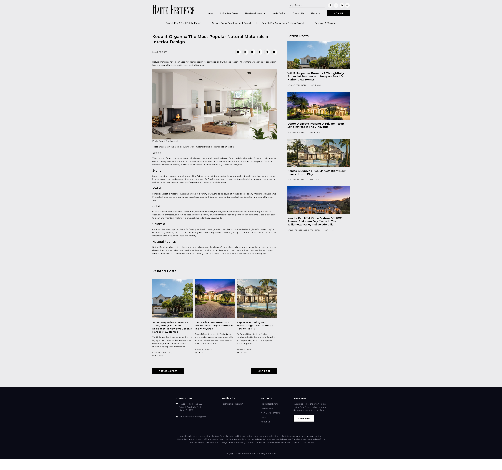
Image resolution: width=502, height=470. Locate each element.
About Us (315, 13)
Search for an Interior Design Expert (283, 23)
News (210, 13)
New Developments (255, 13)
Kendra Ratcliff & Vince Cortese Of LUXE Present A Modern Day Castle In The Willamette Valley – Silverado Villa (314, 221)
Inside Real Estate (229, 13)
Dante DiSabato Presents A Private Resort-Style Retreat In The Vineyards (214, 325)
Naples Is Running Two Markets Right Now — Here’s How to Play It (255, 325)
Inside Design (278, 13)
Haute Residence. (250, 453)
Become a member (326, 23)
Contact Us (298, 13)
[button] (238, 52)
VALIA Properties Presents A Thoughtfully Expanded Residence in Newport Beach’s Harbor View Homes (315, 76)
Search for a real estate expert (184, 23)
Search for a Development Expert (231, 23)
